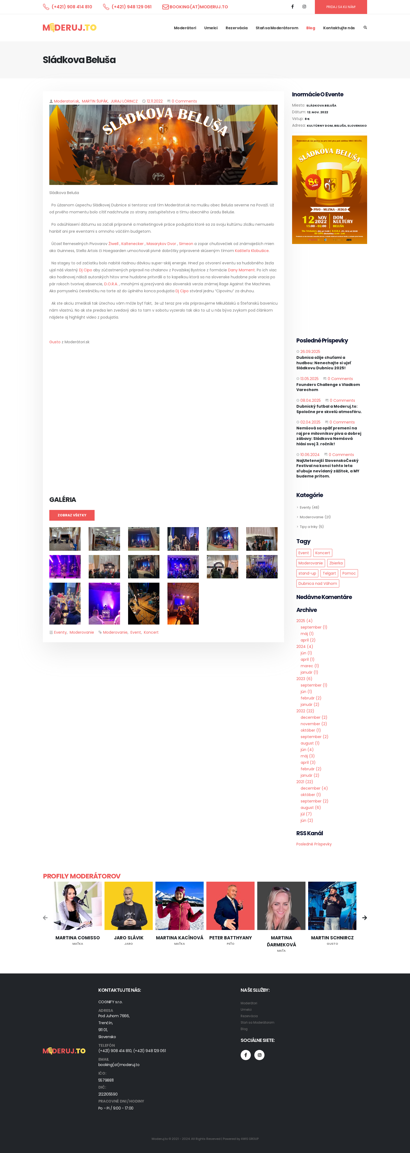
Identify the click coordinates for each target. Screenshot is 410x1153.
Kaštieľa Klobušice (252, 250)
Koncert (151, 632)
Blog (310, 28)
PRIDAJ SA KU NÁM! (341, 7)
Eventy (60, 632)
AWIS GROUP (249, 1139)
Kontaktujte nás (339, 28)
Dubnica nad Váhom (318, 583)
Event (136, 632)
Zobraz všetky (72, 515)
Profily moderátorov (81, 876)
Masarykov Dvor (161, 243)
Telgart (329, 573)
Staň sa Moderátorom (277, 28)
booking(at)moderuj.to (199, 7)
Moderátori (185, 28)
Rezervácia (236, 28)
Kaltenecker (132, 243)
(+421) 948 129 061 (131, 7)
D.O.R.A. (111, 284)
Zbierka (336, 563)
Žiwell (114, 243)
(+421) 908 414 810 (71, 7)
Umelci (210, 28)
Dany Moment (241, 270)
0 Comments (184, 101)
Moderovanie (82, 632)
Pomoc (349, 573)
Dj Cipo (85, 270)
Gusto (55, 342)
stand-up (307, 573)
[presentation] (45, 918)
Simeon (186, 243)
